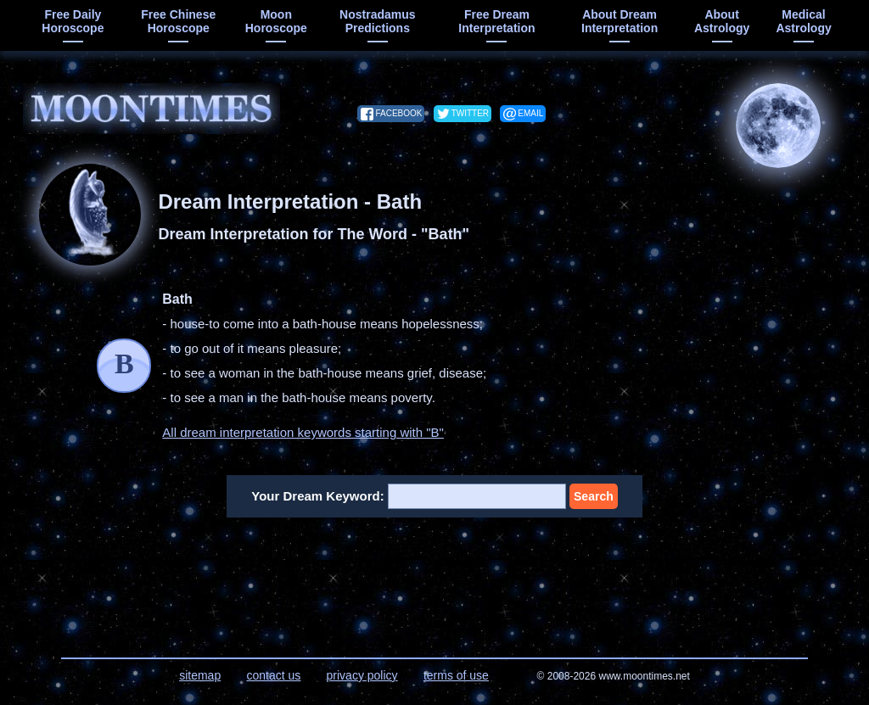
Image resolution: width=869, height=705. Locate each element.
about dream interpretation (619, 21)
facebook (398, 113)
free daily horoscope (73, 21)
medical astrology (803, 21)
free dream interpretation (496, 21)
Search (594, 496)
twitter (470, 113)
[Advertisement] (434, 577)
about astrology (721, 21)
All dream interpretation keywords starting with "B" (303, 432)
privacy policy (362, 675)
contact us (273, 675)
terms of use (456, 675)
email (530, 113)
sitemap (200, 675)
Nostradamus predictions (377, 21)
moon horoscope (276, 21)
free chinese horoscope (178, 21)
